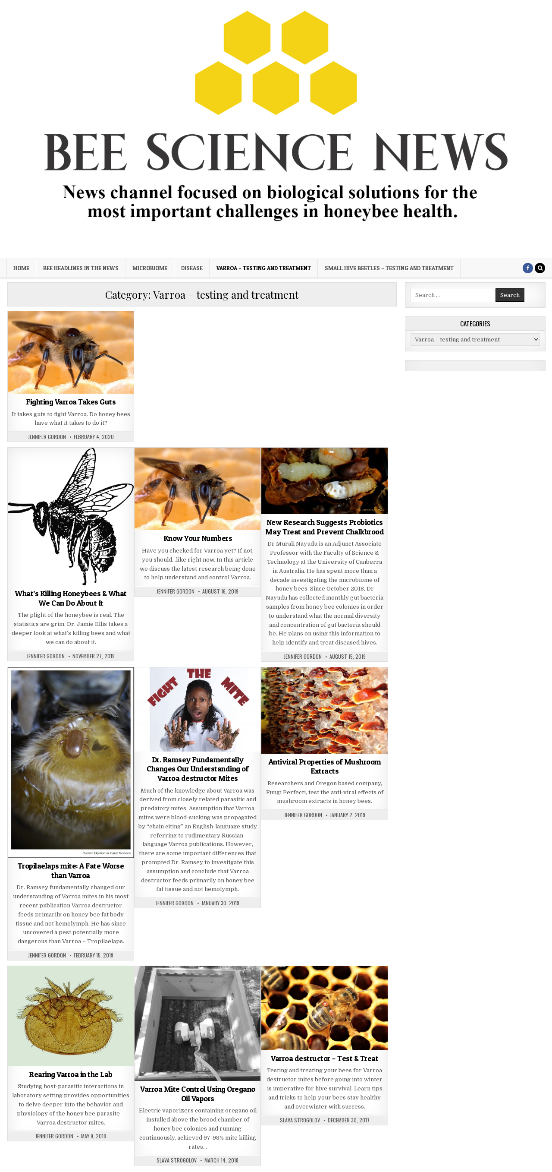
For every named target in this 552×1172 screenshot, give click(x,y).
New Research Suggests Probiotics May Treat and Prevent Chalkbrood (324, 527)
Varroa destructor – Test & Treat (324, 1058)
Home (21, 268)
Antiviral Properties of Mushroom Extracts (324, 766)
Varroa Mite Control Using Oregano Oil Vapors (197, 1093)
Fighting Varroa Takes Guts (71, 401)
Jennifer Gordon (47, 436)
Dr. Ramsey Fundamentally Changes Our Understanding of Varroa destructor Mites (197, 769)
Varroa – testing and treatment (263, 268)
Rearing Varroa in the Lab (71, 1074)
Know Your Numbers (197, 538)
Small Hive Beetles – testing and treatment (389, 268)
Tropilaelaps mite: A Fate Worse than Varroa (71, 870)
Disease (192, 268)
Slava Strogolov (177, 1160)
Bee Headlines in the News (81, 268)
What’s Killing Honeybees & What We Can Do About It (71, 598)
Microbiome (149, 268)
